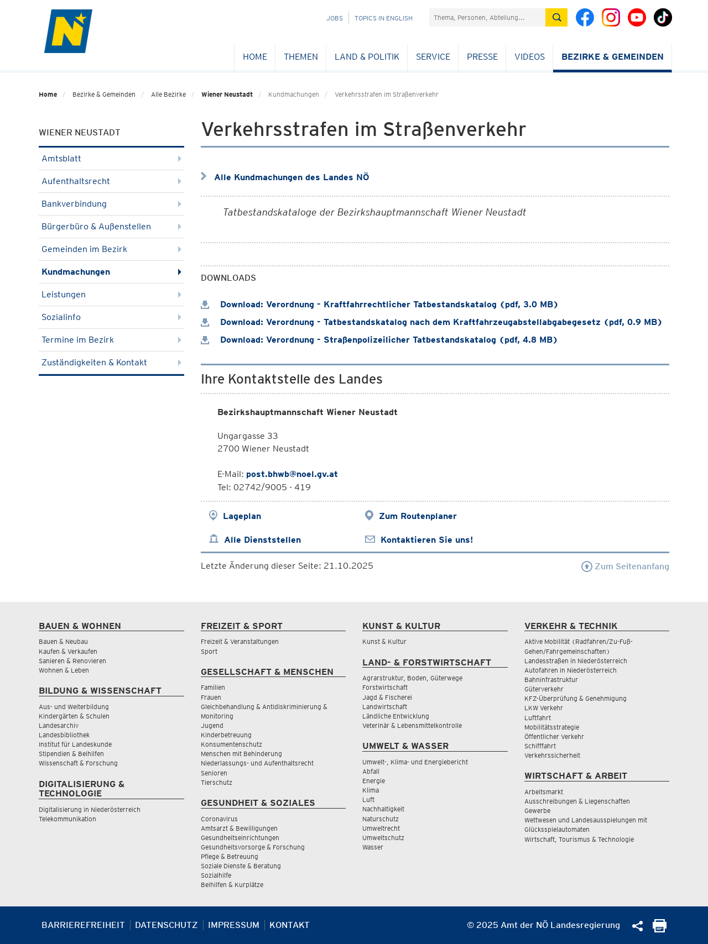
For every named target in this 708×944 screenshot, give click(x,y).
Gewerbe (537, 810)
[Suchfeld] (487, 17)
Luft (368, 799)
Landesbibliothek (64, 735)
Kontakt (289, 925)
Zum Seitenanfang (625, 566)
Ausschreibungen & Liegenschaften (577, 801)
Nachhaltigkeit (383, 809)
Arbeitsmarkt (543, 792)
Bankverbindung (111, 203)
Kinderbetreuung (226, 735)
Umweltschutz (383, 837)
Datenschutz (166, 925)
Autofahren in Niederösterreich (570, 670)
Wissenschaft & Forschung (78, 763)
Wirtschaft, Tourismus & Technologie (579, 839)
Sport (209, 651)
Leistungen (111, 294)
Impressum (233, 925)
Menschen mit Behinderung (241, 753)
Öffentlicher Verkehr (554, 736)
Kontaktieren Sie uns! (427, 539)
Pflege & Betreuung (229, 856)
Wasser (372, 847)
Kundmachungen (111, 271)
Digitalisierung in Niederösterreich (89, 809)
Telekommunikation (67, 819)
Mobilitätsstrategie (551, 727)
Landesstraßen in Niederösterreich (575, 661)
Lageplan (242, 516)
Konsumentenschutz (231, 744)
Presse (482, 56)
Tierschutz (216, 782)
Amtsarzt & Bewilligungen (239, 828)
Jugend (212, 725)
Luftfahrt (537, 718)
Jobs (334, 18)
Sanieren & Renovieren (72, 661)
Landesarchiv (59, 725)
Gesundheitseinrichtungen (240, 837)
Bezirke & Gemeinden (612, 56)
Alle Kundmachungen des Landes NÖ (291, 177)
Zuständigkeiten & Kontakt (111, 362)
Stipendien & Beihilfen (71, 753)
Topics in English (384, 18)
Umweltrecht (381, 828)
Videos (529, 56)
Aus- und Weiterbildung (74, 706)
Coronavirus (219, 819)
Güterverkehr (544, 689)
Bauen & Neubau (63, 641)
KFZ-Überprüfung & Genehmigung (575, 698)
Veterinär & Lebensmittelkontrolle (412, 725)
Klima (370, 790)
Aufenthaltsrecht (111, 181)
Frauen (211, 697)
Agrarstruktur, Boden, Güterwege (412, 678)
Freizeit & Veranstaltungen (240, 641)
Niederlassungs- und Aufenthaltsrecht (257, 763)
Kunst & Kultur (384, 641)
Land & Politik (367, 56)
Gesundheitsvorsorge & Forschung (253, 847)
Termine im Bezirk (111, 339)
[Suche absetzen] (556, 17)
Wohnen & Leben (64, 670)
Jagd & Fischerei (387, 697)
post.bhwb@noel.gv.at (292, 474)
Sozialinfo (111, 317)
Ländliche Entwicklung (395, 716)
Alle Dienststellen (262, 539)
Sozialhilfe (216, 875)
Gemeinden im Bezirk (111, 249)
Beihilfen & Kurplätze (232, 884)
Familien (213, 687)
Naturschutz (380, 819)
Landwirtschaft (384, 706)
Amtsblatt (111, 158)
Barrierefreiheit (83, 925)
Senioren (214, 773)
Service (433, 56)
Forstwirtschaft (385, 687)
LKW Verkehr (543, 708)
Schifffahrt (540, 746)
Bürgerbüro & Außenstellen (111, 226)
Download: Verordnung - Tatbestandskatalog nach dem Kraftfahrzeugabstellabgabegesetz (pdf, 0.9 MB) (432, 322)
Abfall (370, 771)
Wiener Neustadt (227, 94)
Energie (373, 781)
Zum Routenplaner (418, 516)
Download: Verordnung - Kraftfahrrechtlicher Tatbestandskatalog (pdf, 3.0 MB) (380, 304)
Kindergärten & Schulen (74, 716)
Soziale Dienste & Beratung (241, 866)
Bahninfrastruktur (551, 679)
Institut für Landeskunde (75, 744)
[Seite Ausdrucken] (659, 929)
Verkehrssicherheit (552, 755)
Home (255, 56)
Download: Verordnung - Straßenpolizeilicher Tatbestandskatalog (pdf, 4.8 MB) (379, 339)
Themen (301, 56)
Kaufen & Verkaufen (68, 651)
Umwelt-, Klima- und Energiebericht (415, 762)
